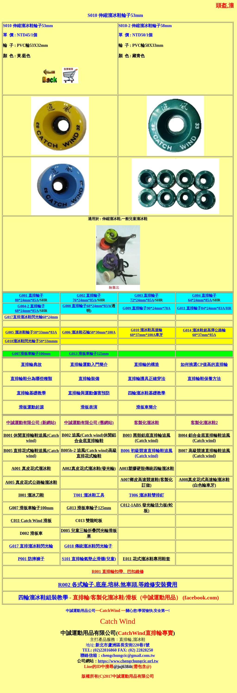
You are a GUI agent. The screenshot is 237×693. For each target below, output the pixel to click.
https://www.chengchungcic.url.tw (128, 661)
